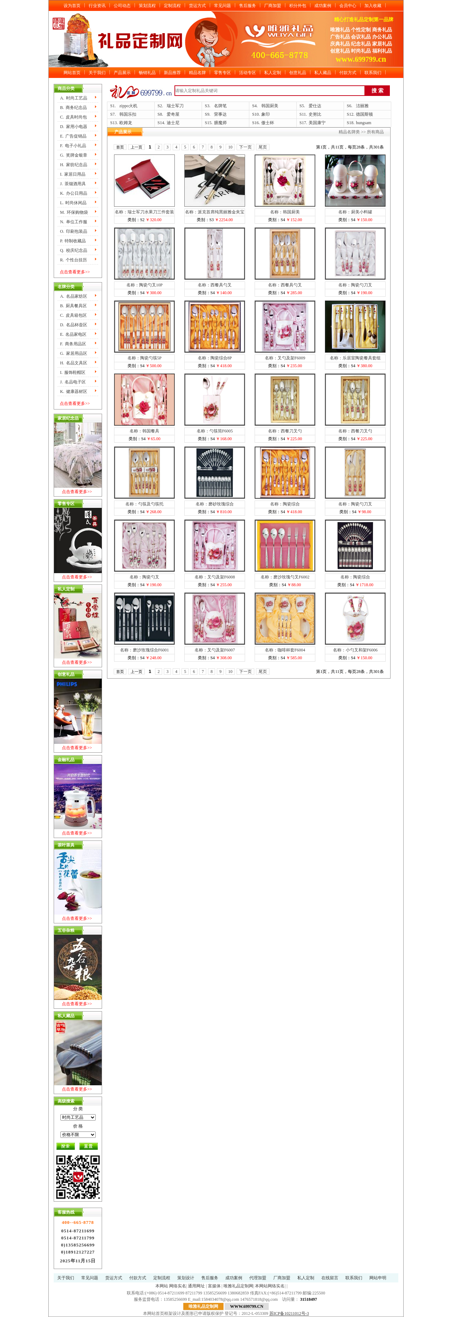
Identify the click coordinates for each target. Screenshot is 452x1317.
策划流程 (147, 5)
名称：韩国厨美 (285, 212)
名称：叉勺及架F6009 (285, 358)
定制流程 (172, 5)
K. (73, 193)
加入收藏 (372, 5)
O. (73, 231)
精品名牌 (197, 72)
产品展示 (122, 72)
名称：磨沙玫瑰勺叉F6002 (285, 577)
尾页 (262, 147)
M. (74, 212)
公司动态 (122, 5)
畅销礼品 (147, 72)
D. (73, 126)
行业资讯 (97, 5)
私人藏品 (322, 72)
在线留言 (329, 1277)
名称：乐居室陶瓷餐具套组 (355, 358)
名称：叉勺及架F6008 (215, 577)
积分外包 (297, 5)
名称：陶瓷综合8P (215, 358)
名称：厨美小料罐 (355, 212)
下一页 (245, 147)
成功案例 (322, 5)
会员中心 (347, 5)
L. (73, 202)
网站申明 (377, 1277)
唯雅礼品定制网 (238, 1285)
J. (73, 183)
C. (73, 117)
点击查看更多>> (75, 271)
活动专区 (247, 72)
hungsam (363, 122)
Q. (73, 250)
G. (73, 155)
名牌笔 (220, 105)
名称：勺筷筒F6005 (215, 431)
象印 (265, 114)
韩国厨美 (269, 105)
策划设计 (185, 1277)
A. (73, 98)
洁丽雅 (362, 105)
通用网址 (196, 1285)
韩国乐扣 (127, 114)
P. (73, 240)
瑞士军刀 (175, 105)
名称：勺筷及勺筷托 (144, 504)
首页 (120, 147)
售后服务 (247, 5)
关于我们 (97, 72)
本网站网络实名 (270, 1285)
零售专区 (222, 72)
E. (73, 136)
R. (73, 259)
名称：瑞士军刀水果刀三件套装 (144, 212)
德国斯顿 (364, 114)
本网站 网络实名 (170, 1285)
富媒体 (214, 1285)
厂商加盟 (272, 5)
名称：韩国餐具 (144, 431)
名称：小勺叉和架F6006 (355, 650)
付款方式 (347, 72)
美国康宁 (317, 122)
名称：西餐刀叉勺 (285, 431)
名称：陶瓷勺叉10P (144, 285)
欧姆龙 (125, 122)
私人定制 (272, 72)
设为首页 (72, 5)
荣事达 (220, 114)
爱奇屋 (173, 114)
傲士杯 (267, 122)
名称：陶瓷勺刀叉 (355, 285)
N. (73, 221)
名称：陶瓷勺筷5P (144, 358)
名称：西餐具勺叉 (215, 285)
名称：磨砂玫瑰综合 (215, 504)
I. (72, 174)
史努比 (315, 114)
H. (73, 164)
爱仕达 (315, 105)
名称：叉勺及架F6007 (215, 650)
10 (230, 147)
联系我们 (372, 72)
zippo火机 (128, 105)
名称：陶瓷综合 (285, 504)
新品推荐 (172, 72)
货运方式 (197, 5)
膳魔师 (220, 122)
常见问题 (222, 5)
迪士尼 (173, 122)
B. (73, 107)
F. (73, 145)
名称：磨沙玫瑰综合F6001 (144, 650)
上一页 (136, 147)
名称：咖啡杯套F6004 (285, 650)
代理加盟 (257, 1277)
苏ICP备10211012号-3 (289, 1313)
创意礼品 (297, 72)
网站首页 (72, 72)
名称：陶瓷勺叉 (144, 577)
